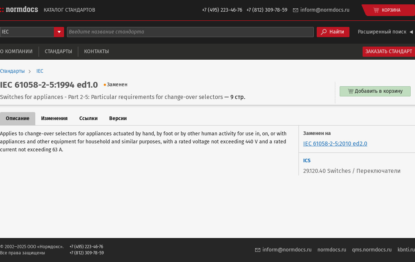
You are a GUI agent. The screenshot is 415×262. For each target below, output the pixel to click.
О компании (16, 51)
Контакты (96, 51)
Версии (118, 118)
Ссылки (88, 118)
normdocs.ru (331, 250)
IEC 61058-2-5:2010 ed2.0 (335, 143)
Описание (17, 118)
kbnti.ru (406, 250)
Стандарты (58, 51)
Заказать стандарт (388, 51)
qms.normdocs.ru (372, 250)
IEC (39, 71)
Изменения (54, 118)
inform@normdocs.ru (324, 10)
